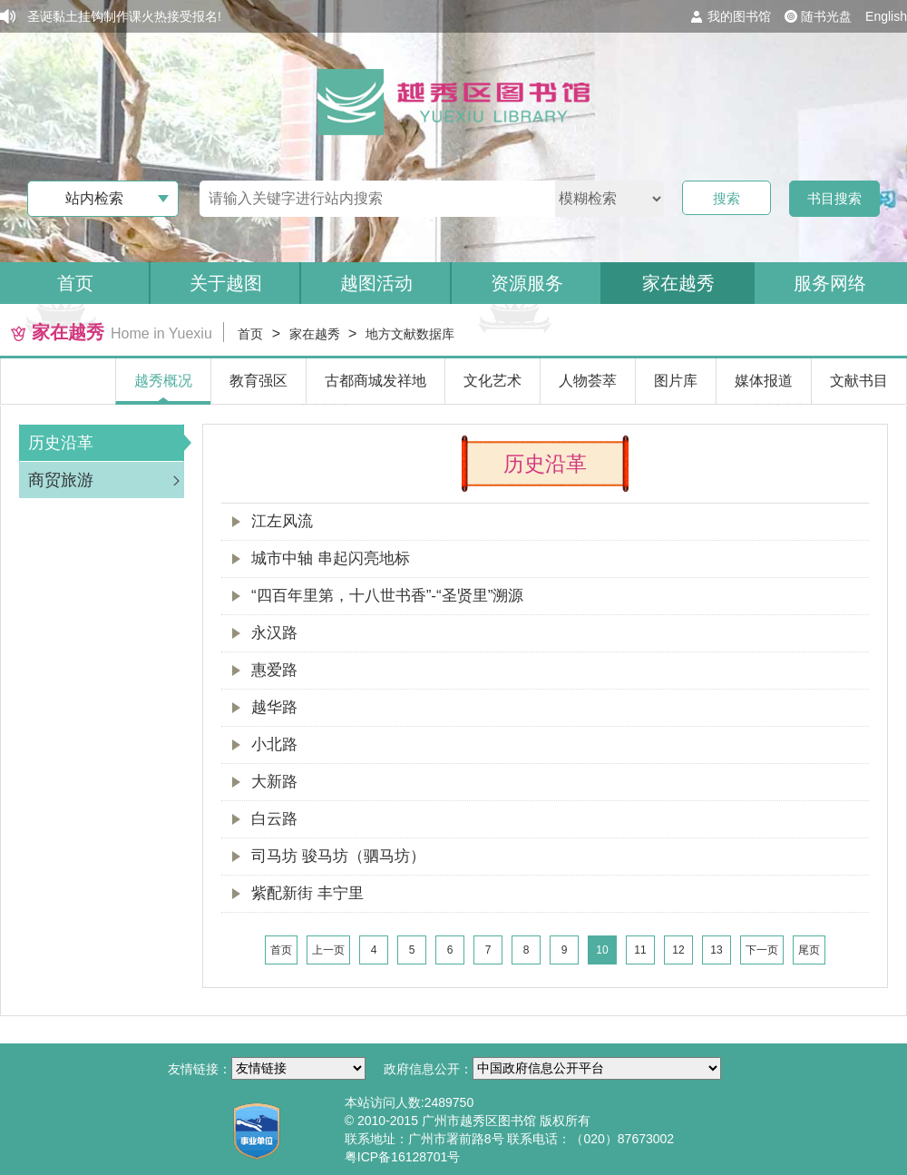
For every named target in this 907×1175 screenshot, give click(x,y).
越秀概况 (163, 380)
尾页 (809, 950)
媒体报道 (764, 380)
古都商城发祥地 (375, 380)
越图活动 (376, 283)
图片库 (675, 380)
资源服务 (527, 283)
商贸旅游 (60, 480)
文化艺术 (492, 380)
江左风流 (282, 521)
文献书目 (859, 380)
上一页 (328, 950)
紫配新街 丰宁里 (307, 893)
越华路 (274, 707)
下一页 (762, 950)
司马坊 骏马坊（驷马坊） (338, 856)
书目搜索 (834, 198)
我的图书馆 (739, 16)
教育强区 (258, 380)
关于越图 (226, 283)
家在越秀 (678, 283)
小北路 (274, 744)
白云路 (274, 818)
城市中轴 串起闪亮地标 (330, 558)
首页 (75, 283)
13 (716, 950)
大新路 (274, 781)
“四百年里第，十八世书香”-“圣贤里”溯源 (387, 595)
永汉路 (274, 632)
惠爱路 (274, 670)
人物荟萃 (588, 380)
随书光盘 (826, 16)
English (886, 16)
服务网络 (830, 283)
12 (678, 950)
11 (640, 950)
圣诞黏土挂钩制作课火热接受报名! (124, 16)
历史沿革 (60, 443)
